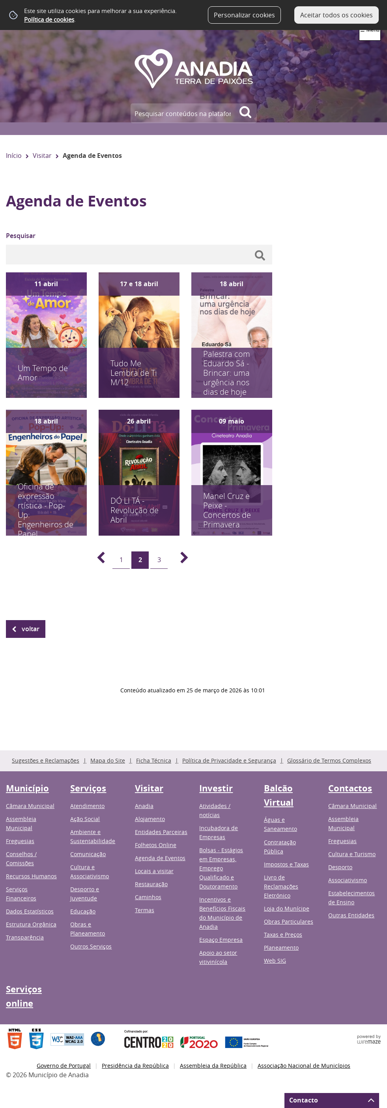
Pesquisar (21, 235)
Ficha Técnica (153, 760)
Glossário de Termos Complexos (329, 760)
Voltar (30, 628)
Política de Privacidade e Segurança (229, 760)
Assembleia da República (213, 1065)
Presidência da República (135, 1065)
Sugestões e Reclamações (45, 760)
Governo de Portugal (64, 1065)
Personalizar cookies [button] (244, 15)
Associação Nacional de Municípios (304, 1065)
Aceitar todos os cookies (336, 15)
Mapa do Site (107, 760)
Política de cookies (49, 19)
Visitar (42, 155)
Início (14, 155)
